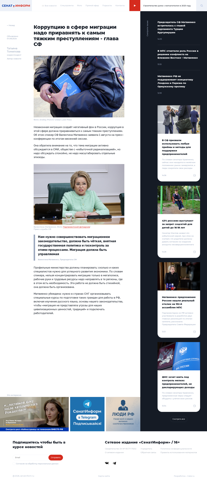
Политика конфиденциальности (176, 449)
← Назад (11, 25)
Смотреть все (178, 419)
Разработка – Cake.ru (184, 476)
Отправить (56, 457)
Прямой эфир (92, 5)
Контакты (120, 5)
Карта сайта (104, 476)
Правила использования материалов (178, 452)
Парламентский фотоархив (76, 227)
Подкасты (107, 5)
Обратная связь (148, 452)
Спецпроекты (67, 5)
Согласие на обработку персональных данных (37, 464)
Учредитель (146, 449)
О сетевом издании (114, 452)
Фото (79, 5)
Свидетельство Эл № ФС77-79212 (120, 449)
